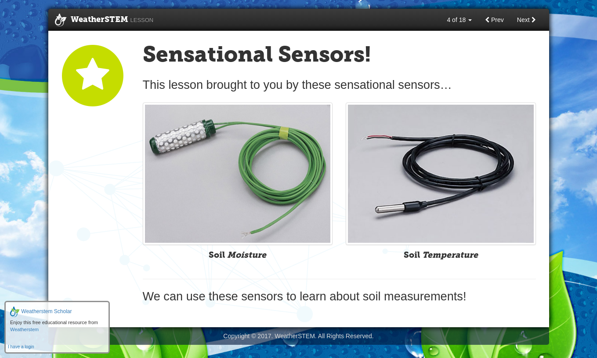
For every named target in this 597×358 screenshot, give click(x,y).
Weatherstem (24, 329)
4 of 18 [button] (459, 19)
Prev (494, 19)
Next (526, 19)
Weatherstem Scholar (41, 311)
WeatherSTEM (104, 20)
